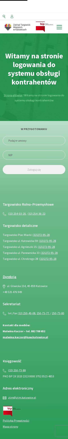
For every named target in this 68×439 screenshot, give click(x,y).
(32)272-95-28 (41, 235)
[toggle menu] (59, 26)
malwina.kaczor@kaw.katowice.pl (25, 337)
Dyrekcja (9, 276)
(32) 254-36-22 (36, 213)
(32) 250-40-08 (26, 313)
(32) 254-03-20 (17, 213)
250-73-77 (43, 313)
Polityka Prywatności (16, 420)
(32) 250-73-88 (17, 370)
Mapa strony (10, 426)
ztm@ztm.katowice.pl (22, 397)
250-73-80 (58, 313)
